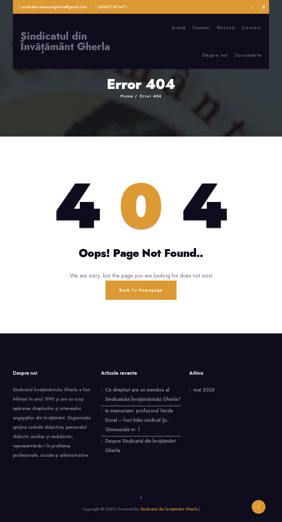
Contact (252, 27)
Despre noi (215, 55)
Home (126, 96)
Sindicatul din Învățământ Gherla (65, 41)
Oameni (201, 27)
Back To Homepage (140, 290)
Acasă (179, 27)
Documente (248, 55)
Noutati (226, 27)
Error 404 (151, 96)
